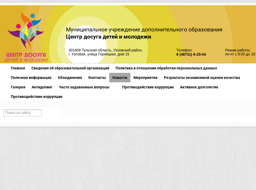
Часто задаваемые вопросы (84, 87)
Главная (18, 68)
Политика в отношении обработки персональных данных (166, 68)
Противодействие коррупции (148, 87)
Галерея (18, 87)
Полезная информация (31, 77)
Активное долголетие (199, 87)
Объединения (70, 77)
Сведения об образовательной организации (70, 68)
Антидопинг (42, 87)
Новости (119, 77)
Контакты (97, 77)
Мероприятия (146, 77)
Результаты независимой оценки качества (202, 77)
